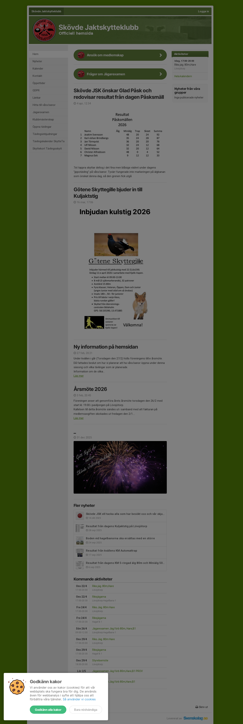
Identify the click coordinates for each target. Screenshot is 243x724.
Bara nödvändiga (85, 710)
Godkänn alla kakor (48, 710)
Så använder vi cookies (79, 699)
